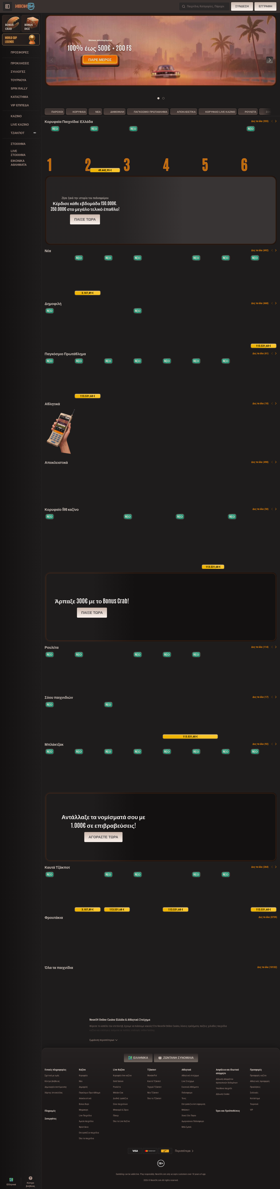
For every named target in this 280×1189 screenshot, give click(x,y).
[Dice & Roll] (175, 891)
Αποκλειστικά (56, 462)
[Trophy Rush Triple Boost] (87, 378)
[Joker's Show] (161, 541)
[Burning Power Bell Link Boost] (204, 891)
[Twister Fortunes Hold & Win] (58, 891)
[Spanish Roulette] (58, 671)
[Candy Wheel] (213, 541)
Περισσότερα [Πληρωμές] (184, 1151)
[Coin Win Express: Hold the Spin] (146, 275)
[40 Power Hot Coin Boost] (117, 891)
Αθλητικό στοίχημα (190, 1075)
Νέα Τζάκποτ (153, 1092)
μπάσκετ (186, 1110)
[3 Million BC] (249, 485)
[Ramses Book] (204, 327)
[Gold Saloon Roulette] (57, 541)
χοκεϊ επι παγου (189, 1115)
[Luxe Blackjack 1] (263, 768)
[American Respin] (204, 378)
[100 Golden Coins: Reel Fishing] (263, 327)
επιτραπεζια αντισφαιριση (193, 1104)
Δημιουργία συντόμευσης (56, 1087)
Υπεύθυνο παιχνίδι (224, 1088)
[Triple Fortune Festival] (263, 891)
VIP (251, 1110)
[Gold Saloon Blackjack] (58, 768)
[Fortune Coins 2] (117, 378)
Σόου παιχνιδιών (59, 697)
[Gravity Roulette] (187, 541)
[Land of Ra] (135, 541)
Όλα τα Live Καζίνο (121, 1121)
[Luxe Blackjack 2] (87, 768)
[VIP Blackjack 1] (117, 768)
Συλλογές (254, 1092)
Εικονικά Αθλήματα (190, 1087)
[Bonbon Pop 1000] (175, 327)
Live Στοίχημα (188, 1081)
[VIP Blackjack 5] (175, 768)
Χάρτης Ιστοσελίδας (54, 1092)
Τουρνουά (254, 1104)
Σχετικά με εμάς (52, 1075)
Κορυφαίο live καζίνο (62, 509)
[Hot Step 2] (146, 327)
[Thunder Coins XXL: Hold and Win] (183, 149)
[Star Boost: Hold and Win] (234, 275)
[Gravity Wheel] (131, 720)
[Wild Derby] (190, 485)
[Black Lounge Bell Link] (263, 275)
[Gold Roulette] (146, 671)
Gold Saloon (118, 1081)
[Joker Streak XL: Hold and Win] (234, 327)
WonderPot (152, 1075)
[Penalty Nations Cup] (146, 378)
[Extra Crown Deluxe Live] (265, 541)
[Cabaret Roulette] (263, 671)
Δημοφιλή (53, 303)
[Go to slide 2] (163, 98)
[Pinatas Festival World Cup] (175, 275)
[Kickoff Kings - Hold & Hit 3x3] (234, 378)
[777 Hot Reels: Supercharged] (87, 891)
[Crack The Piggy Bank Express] (87, 275)
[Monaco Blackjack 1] (204, 768)
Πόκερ (116, 1115)
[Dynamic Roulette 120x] (109, 541)
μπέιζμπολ (186, 1127)
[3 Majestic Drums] (204, 275)
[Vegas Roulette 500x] (83, 541)
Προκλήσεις (255, 1087)
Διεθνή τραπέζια (120, 1098)
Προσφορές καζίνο (258, 1075)
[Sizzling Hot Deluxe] (117, 327)
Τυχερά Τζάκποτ (154, 1087)
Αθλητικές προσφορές (260, 1081)
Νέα (48, 250)
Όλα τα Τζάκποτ (154, 1098)
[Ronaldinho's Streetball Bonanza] (175, 378)
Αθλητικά (52, 403)
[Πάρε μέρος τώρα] (161, 50)
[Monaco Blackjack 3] (234, 768)
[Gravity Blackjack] (239, 541)
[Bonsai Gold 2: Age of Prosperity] (58, 327)
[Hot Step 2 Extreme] (144, 149)
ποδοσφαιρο (187, 1092)
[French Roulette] (175, 671)
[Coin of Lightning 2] (131, 485)
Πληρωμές (50, 1110)
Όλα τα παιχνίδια (59, 967)
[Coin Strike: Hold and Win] (87, 327)
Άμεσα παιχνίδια (86, 1121)
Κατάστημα (255, 1098)
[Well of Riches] (58, 275)
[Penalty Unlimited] (58, 378)
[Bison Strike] (234, 891)
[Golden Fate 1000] (222, 149)
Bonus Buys (84, 1104)
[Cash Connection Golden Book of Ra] (66, 149)
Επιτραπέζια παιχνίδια (89, 1132)
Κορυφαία (83, 1075)
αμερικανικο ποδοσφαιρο (193, 1121)
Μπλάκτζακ (54, 744)
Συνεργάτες (50, 1118)
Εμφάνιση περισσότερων (103, 1040)
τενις (184, 1098)
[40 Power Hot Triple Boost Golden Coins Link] (105, 149)
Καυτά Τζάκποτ (57, 867)
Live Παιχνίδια (85, 1115)
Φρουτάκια (54, 917)
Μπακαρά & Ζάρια (120, 1110)
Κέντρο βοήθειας (52, 1081)
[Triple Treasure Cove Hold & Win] (261, 149)
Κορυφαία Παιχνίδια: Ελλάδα (69, 121)
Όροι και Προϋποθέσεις (228, 1110)
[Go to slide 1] (158, 98)
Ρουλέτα (52, 647)
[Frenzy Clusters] (117, 275)
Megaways (83, 1110)
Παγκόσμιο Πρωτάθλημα (65, 353)
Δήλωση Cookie (222, 1094)
